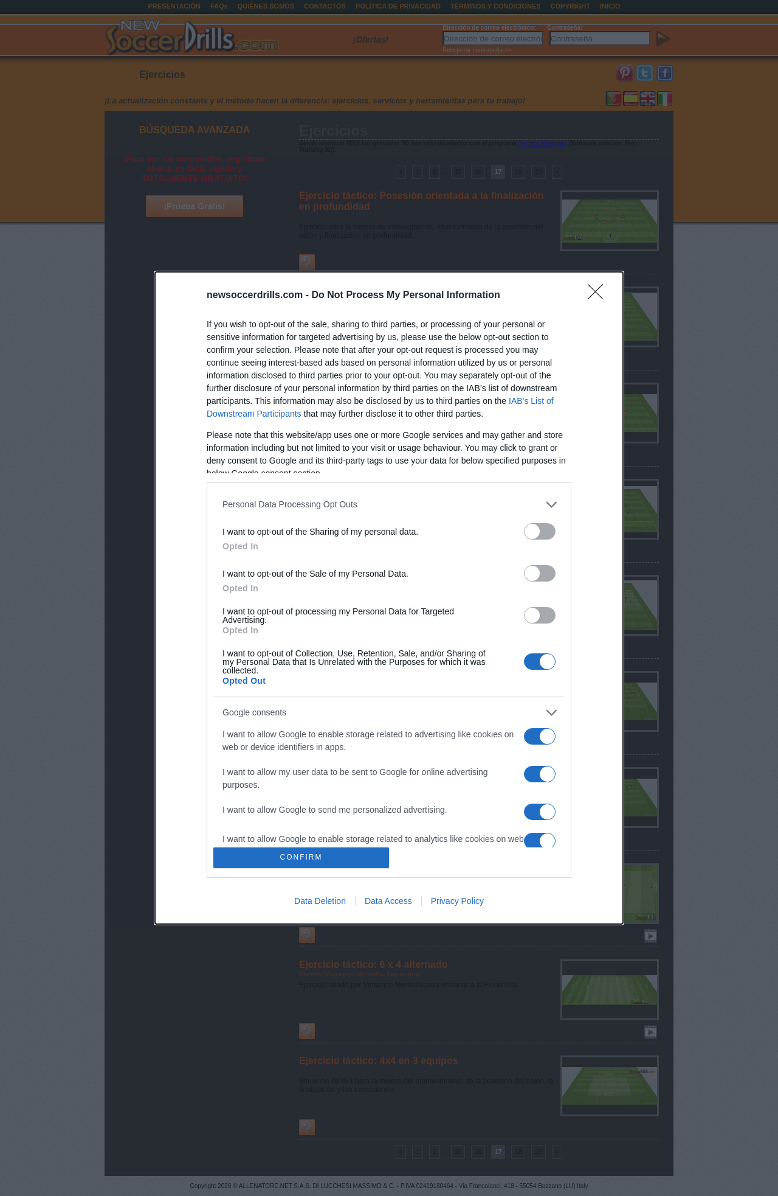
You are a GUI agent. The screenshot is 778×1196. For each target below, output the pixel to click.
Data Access (388, 901)
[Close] (599, 295)
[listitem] (389, 504)
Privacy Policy (457, 901)
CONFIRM (301, 857)
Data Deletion (320, 901)
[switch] (540, 531)
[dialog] (389, 598)
